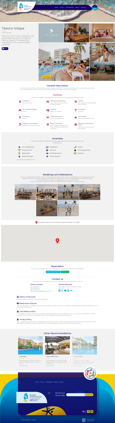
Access (34, 421)
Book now (65, 272)
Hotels (62, 7)
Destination (70, 7)
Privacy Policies (25, 421)
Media (77, 7)
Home (56, 7)
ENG (95, 8)
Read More (23, 365)
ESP (95, 6)
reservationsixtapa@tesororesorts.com (42, 291)
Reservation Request (53, 272)
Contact (83, 7)
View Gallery (46, 77)
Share (5, 48)
